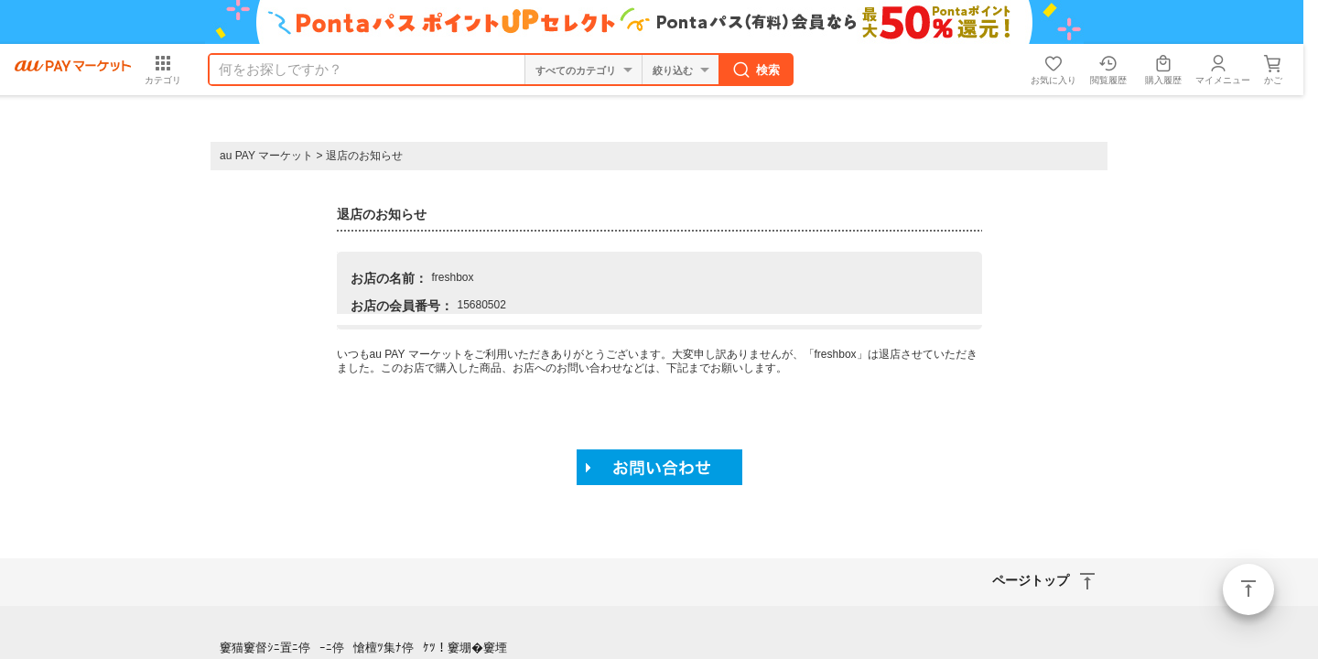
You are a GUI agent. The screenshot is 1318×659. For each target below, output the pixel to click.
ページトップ (1248, 589)
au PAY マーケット (266, 155)
